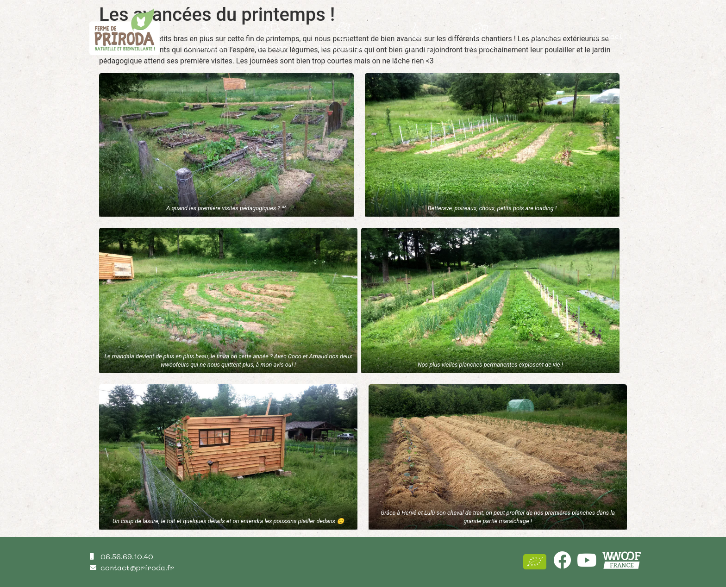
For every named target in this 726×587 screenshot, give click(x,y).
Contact (608, 36)
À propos (544, 36)
